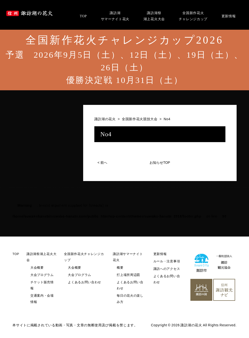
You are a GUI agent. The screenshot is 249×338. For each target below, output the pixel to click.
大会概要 (37, 267)
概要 (120, 267)
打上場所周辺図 (128, 275)
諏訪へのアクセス (166, 269)
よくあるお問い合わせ (84, 282)
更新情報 (160, 254)
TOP (15, 254)
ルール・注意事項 (166, 261)
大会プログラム (42, 275)
